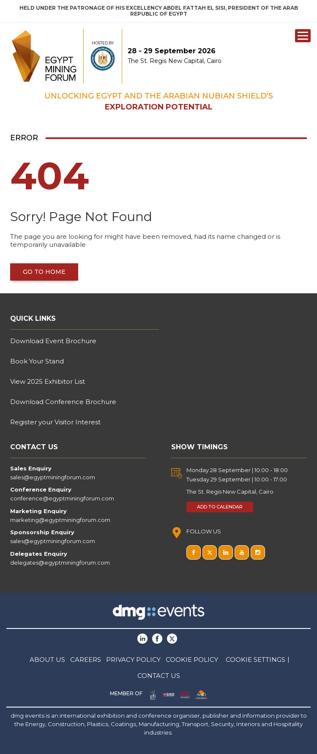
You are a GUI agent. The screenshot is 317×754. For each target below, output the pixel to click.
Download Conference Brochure (63, 402)
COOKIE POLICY (192, 660)
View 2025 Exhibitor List (47, 381)
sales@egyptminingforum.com (52, 477)
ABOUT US (47, 660)
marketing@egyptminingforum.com (60, 519)
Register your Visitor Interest (55, 422)
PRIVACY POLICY (133, 660)
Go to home (44, 272)
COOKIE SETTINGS (255, 660)
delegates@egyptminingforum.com (60, 562)
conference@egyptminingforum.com (62, 498)
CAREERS (85, 660)
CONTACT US (158, 676)
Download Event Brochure (53, 341)
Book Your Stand (37, 361)
